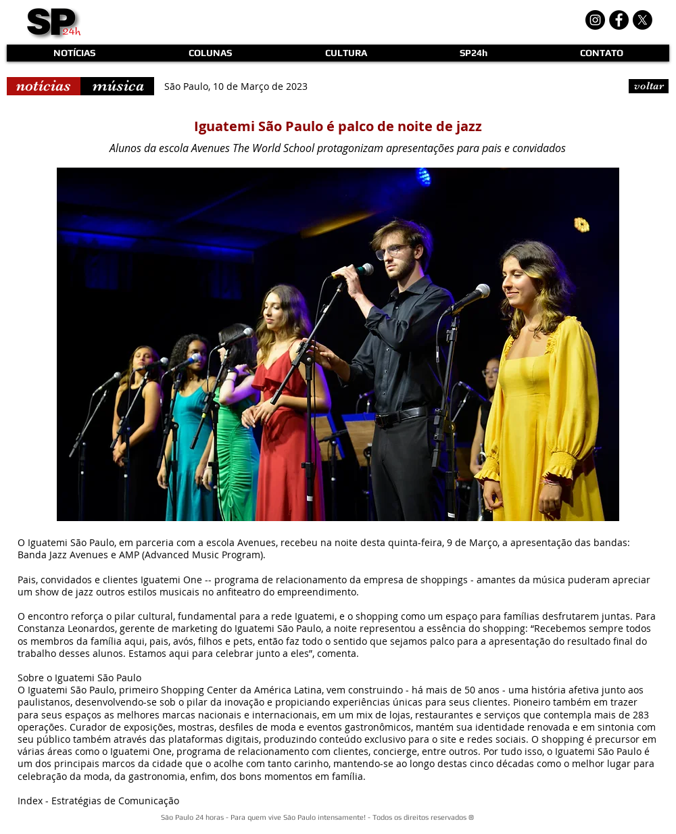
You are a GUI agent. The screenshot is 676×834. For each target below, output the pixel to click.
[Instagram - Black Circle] (595, 20)
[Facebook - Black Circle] (619, 20)
